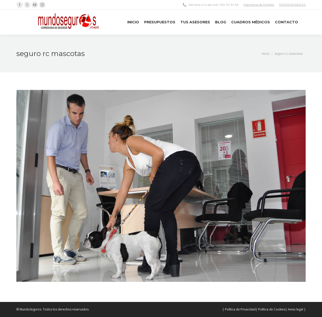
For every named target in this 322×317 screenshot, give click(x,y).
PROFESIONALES (292, 5)
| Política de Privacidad (239, 309)
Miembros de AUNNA (259, 5)
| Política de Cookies (270, 309)
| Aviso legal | (295, 309)
